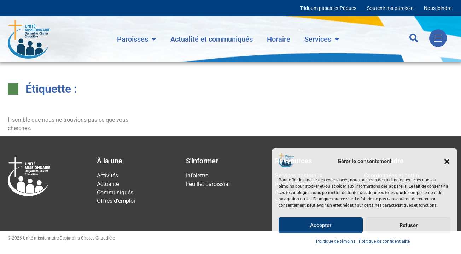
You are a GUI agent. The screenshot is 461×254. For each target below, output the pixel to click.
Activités (107, 175)
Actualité (108, 184)
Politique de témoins (335, 241)
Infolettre (197, 175)
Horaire (278, 39)
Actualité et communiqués (211, 39)
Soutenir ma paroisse (390, 8)
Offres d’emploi (116, 201)
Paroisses (136, 39)
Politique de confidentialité (384, 241)
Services (321, 39)
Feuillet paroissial (208, 184)
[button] (446, 161)
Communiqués (115, 192)
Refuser (408, 225)
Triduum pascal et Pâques (328, 8)
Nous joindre (437, 8)
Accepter (320, 225)
